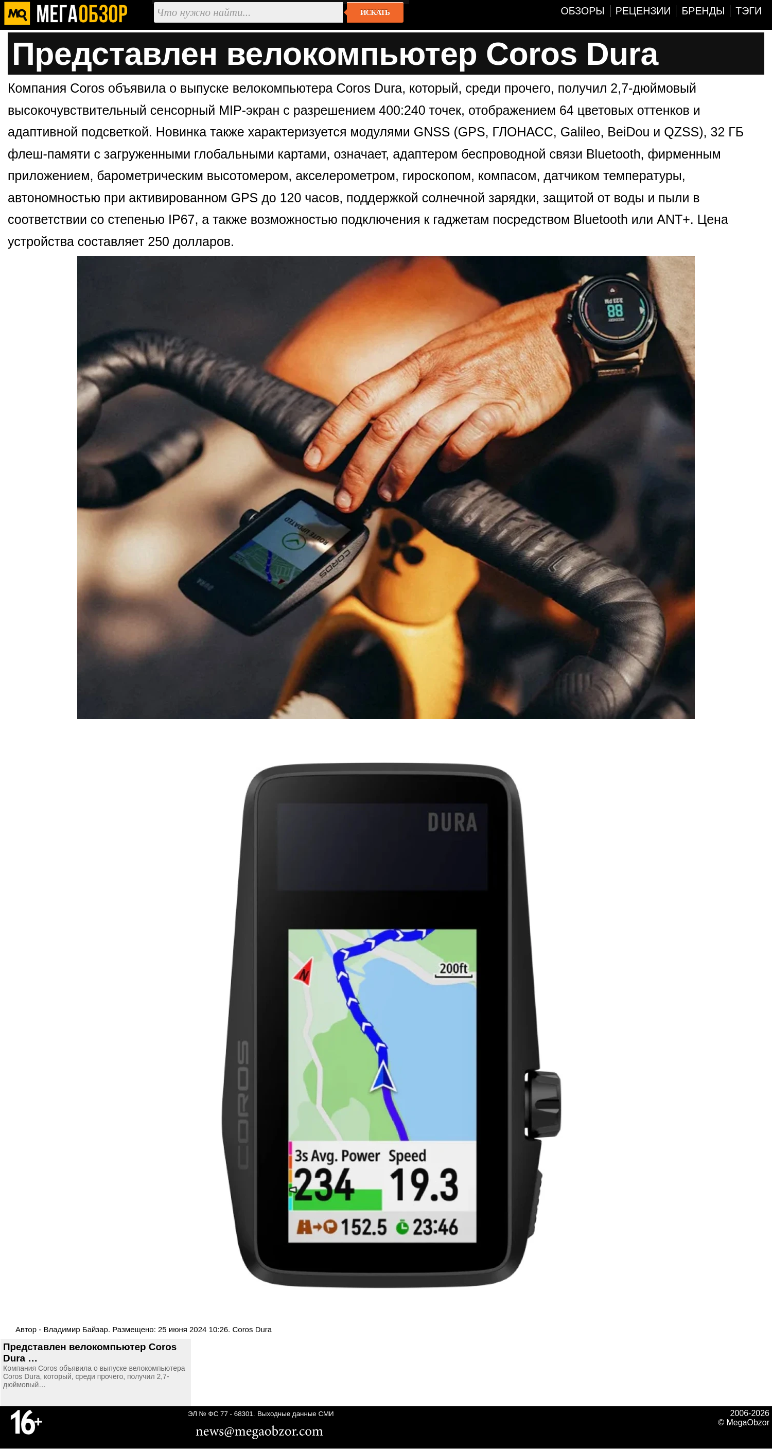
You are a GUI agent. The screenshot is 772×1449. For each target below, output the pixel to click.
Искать (375, 12)
